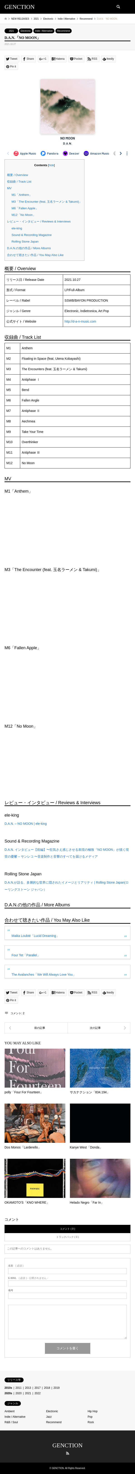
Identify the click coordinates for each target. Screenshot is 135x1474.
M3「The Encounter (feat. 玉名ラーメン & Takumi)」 (47, 201)
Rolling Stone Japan (25, 241)
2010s (8, 1387)
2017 (37, 1387)
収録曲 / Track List (19, 181)
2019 (57, 1387)
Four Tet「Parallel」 (26, 955)
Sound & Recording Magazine (32, 235)
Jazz (49, 1416)
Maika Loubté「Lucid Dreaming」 (35, 936)
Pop (90, 1416)
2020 (19, 1393)
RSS (67, 1453)
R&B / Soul (11, 1422)
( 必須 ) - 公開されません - (28, 1278)
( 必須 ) (15, 1266)
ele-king (17, 228)
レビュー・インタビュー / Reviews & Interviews (39, 221)
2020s (8, 1393)
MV (9, 188)
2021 (11, 31)
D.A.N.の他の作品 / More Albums (29, 248)
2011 (19, 1387)
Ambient (10, 1411)
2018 (47, 1387)
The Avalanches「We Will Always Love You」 (44, 974)
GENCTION (67, 1445)
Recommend (63, 31)
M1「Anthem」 (22, 195)
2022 (37, 1393)
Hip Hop (92, 1411)
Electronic (26, 31)
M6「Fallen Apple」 (25, 208)
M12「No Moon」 (24, 215)
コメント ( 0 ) (67, 1228)
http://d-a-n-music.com (80, 321)
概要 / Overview (17, 175)
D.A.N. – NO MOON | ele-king (26, 823)
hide (51, 165)
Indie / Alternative (44, 31)
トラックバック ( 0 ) (67, 1237)
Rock (91, 1422)
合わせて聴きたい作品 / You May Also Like (35, 255)
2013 (28, 1387)
